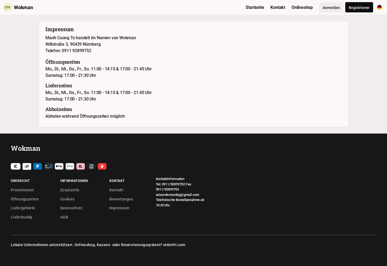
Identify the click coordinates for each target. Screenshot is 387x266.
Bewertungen (121, 199)
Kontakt (116, 189)
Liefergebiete (23, 207)
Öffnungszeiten (25, 199)
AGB (64, 217)
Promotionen (22, 189)
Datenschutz (71, 207)
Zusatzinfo (70, 189)
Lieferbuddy (22, 217)
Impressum (119, 207)
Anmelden (331, 7)
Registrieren (359, 7)
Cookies (67, 199)
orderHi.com (174, 244)
